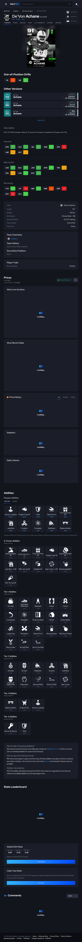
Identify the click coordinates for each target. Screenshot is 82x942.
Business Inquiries (9, 938)
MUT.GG (7, 11)
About (35, 936)
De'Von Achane (27, 11)
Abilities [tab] (7, 501)
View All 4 (41, 120)
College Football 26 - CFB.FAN (41, 938)
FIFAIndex (26, 938)
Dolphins (14, 239)
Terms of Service (66, 936)
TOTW (18, 19)
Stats (30, 22)
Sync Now (41, 883)
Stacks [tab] (14, 501)
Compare (50, 22)
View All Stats (41, 862)
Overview (7, 22)
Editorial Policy (43, 936)
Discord (47, 761)
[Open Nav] (6, 4)
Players (16, 11)
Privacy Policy (54, 936)
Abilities (23, 22)
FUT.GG (19, 938)
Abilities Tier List (53, 749)
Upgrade (58, 22)
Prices (15, 22)
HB (13, 19)
